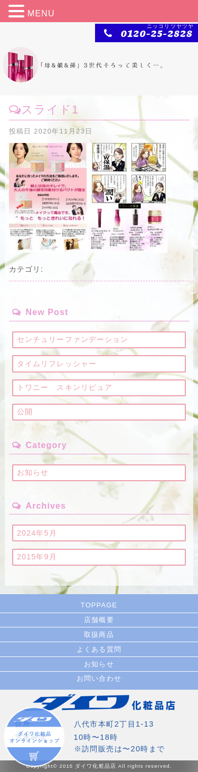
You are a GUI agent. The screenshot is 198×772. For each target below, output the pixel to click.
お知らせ (33, 472)
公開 (25, 411)
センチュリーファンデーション (73, 339)
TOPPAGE (99, 605)
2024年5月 (37, 533)
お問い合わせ (99, 678)
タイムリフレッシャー (57, 363)
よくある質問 (99, 649)
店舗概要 (99, 620)
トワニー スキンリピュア (64, 387)
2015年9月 (37, 556)
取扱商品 (99, 634)
